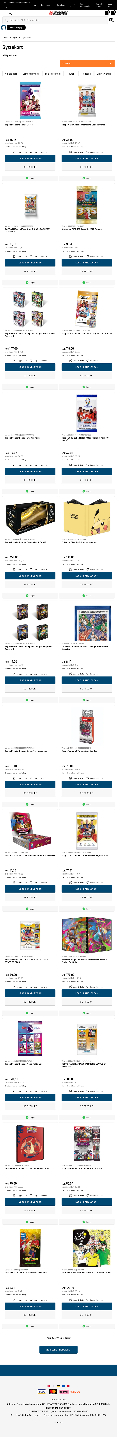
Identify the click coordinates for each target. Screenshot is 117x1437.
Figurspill (71, 73)
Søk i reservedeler (85, 5)
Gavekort (61, 5)
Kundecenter (46, 5)
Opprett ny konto (99, 5)
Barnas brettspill (31, 73)
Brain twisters (104, 73)
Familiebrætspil (53, 73)
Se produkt (30, 167)
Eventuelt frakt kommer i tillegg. (16, 147)
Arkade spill (11, 73)
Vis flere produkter (58, 1349)
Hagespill (86, 73)
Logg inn (110, 5)
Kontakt (58, 1422)
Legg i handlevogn (30, 158)
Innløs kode (72, 5)
